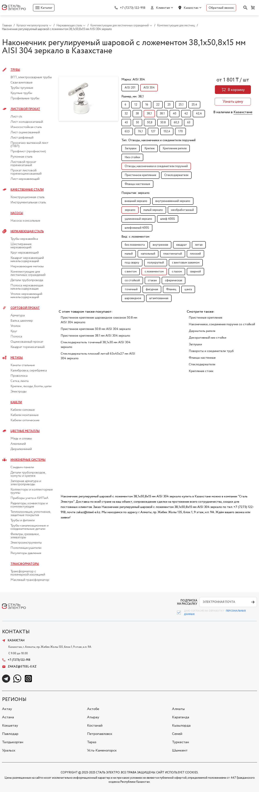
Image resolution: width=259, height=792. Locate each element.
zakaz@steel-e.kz (19, 666)
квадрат (181, 245)
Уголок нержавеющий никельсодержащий (26, 295)
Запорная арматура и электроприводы (26, 483)
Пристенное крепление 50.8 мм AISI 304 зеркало (96, 329)
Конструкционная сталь (28, 197)
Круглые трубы (21, 93)
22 (157, 105)
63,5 (127, 131)
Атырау (93, 717)
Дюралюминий (21, 449)
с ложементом (154, 272)
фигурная (152, 289)
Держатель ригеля (202, 331)
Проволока (19, 375)
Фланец (171, 289)
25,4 (194, 105)
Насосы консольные (25, 220)
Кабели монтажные (25, 415)
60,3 (176, 122)
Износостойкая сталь (26, 127)
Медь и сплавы (21, 438)
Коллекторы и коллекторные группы (32, 491)
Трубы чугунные (22, 88)
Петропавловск (99, 734)
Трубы (15, 70)
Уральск (8, 750)
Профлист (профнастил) (28, 151)
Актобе (93, 709)
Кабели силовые (23, 409)
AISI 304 (149, 88)
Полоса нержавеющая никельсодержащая (27, 287)
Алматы (178, 709)
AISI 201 (130, 88)
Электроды (19, 391)
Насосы (17, 213)
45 (126, 122)
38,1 (149, 114)
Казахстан (191, 7)
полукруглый (155, 263)
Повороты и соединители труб (211, 351)
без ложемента (135, 245)
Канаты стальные (23, 365)
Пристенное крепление (140, 175)
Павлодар (10, 734)
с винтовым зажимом (186, 263)
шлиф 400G (167, 219)
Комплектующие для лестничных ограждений (28, 273)
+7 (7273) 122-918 (132, 7)
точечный (131, 289)
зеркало (130, 210)
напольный (148, 254)
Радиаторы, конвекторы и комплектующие (29, 505)
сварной (195, 272)
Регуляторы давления (26, 553)
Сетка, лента (20, 381)
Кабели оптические (25, 420)
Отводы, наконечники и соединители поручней (156, 166)
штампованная (158, 298)
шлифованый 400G (137, 228)
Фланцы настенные (137, 184)
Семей (177, 734)
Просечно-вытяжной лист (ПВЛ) (29, 144)
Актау (7, 709)
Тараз (91, 742)
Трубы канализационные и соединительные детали (30, 527)
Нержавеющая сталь (27, 231)
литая (199, 245)
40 (174, 114)
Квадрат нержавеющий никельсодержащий (27, 259)
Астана (8, 717)
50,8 (149, 122)
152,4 (166, 131)
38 (137, 114)
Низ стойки (132, 157)
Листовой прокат (25, 109)
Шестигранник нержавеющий (21, 246)
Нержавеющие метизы (27, 266)
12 (135, 105)
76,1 (140, 131)
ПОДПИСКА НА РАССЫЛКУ (187, 602)
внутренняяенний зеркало (172, 201)
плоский (195, 254)
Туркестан (180, 742)
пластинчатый (172, 254)
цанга (188, 289)
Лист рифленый (22, 137)
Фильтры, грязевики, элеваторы (25, 536)
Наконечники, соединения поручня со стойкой (222, 324)
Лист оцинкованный (25, 132)
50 (137, 122)
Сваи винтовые (22, 82)
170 (180, 131)
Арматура (18, 315)
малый (129, 254)
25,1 (181, 105)
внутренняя (160, 245)
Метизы (17, 358)
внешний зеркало (136, 201)
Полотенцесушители (26, 548)
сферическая (173, 280)
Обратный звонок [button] (221, 7)
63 (188, 122)
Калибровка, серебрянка (29, 370)
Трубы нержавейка (24, 239)
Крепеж (149, 148)
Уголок (16, 326)
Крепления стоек (201, 371)
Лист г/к (16, 116)
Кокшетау (10, 725)
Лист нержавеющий (25, 179)
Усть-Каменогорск (102, 750)
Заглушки (130, 148)
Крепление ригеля (175, 148)
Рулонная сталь (22, 156)
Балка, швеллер (22, 320)
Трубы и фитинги (23, 520)
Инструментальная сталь (28, 202)
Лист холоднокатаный (27, 122)
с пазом (177, 272)
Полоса (16, 336)
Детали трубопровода (27, 280)
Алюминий (18, 444)
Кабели (16, 402)
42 (186, 114)
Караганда (180, 717)
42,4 (199, 114)
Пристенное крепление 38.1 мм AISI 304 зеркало (95, 335)
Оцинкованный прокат (27, 341)
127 (153, 131)
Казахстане (243, 112)
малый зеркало (153, 210)
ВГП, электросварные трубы (31, 77)
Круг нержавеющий (25, 252)
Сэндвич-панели (22, 467)
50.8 (163, 122)
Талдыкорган (12, 742)
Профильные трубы (25, 98)
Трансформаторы (25, 564)
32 (126, 114)
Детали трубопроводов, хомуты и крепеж (28, 474)
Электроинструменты (26, 542)
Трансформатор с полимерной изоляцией (28, 573)
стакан (152, 280)
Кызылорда (181, 725)
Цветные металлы (25, 431)
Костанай (95, 725)
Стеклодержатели (176, 175)
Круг (14, 331)
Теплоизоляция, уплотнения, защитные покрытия (31, 513)
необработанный (182, 210)
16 (146, 105)
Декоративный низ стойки (207, 337)
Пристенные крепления (205, 317)
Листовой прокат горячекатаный (23, 163)
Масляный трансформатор (30, 580)
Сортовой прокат (25, 308)
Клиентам (163, 7)
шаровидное (133, 298)
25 (169, 105)
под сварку (132, 263)
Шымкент (180, 750)
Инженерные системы (28, 460)
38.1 (162, 114)
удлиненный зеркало (138, 219)
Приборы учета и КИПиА (29, 498)
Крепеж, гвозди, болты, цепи (31, 386)
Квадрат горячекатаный (28, 347)
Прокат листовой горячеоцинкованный (26, 172)
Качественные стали (27, 190)
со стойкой (132, 280)
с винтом (131, 272)
